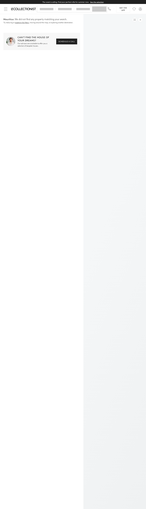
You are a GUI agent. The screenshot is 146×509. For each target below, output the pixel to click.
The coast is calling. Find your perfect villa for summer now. (73, 2)
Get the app (123, 9)
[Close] (6, 9)
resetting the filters (22, 22)
